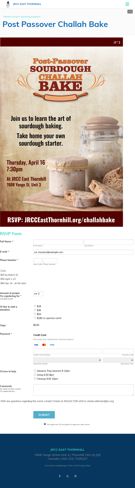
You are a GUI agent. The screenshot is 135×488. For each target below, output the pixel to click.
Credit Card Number (41, 355)
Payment (6, 333)
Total (3, 325)
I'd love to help (8, 371)
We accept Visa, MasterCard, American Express (53, 339)
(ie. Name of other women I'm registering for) (10, 390)
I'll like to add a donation (8, 308)
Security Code (128, 355)
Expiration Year (127, 364)
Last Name (88, 245)
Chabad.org (60, 465)
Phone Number (9, 260)
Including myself (6, 299)
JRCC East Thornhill (27, 4)
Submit (44, 414)
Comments (6, 386)
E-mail (4, 251)
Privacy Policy (84, 465)
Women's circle (10, 16)
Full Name (6, 241)
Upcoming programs (30, 16)
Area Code (37, 264)
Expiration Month (40, 364)
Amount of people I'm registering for (10, 295)
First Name (38, 245)
